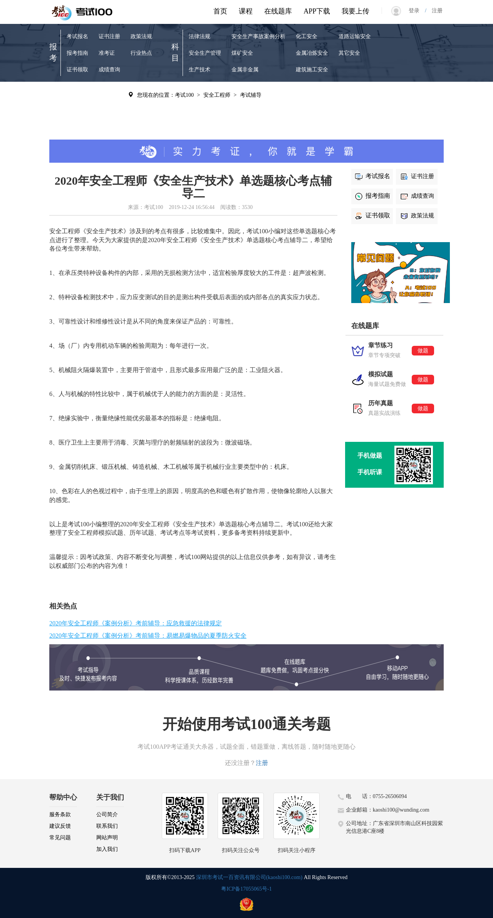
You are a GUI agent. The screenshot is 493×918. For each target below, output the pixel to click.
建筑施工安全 (312, 69)
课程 (246, 11)
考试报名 (77, 36)
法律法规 (199, 36)
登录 (417, 10)
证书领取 (77, 69)
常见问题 (60, 838)
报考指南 (77, 53)
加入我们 (107, 849)
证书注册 (109, 36)
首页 (220, 11)
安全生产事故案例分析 (258, 36)
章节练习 (77, 94)
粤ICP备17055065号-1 (246, 889)
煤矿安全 (242, 53)
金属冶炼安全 (312, 53)
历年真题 (77, 127)
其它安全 (349, 53)
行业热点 (141, 53)
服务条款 (60, 814)
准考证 (107, 53)
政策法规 (141, 36)
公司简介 (107, 814)
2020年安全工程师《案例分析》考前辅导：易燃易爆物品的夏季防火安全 (147, 635)
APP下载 (317, 11)
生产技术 (199, 69)
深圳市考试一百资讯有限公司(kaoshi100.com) (249, 877)
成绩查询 (109, 69)
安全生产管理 (205, 53)
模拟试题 (77, 111)
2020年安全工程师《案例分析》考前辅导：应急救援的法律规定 (135, 623)
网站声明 (107, 838)
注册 (434, 10)
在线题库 (278, 11)
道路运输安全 (355, 36)
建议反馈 (60, 826)
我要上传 (355, 11)
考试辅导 (109, 94)
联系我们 (107, 826)
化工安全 (306, 36)
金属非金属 (244, 69)
